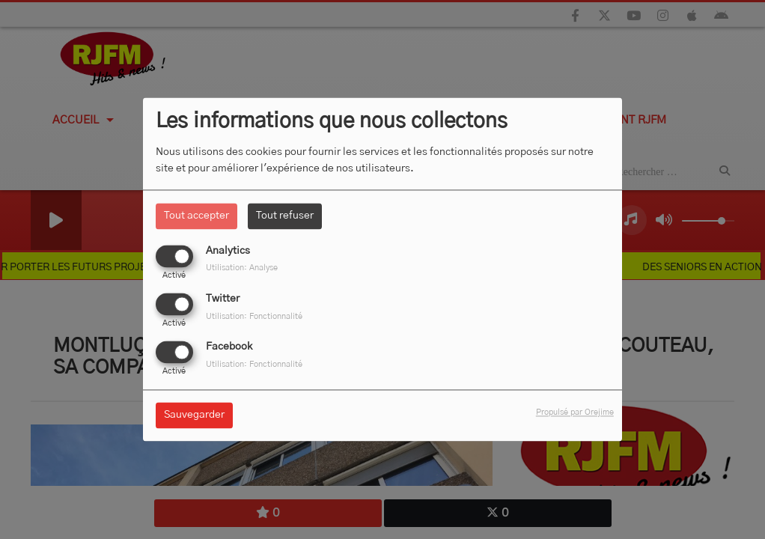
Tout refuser (285, 215)
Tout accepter (196, 215)
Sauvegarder (194, 415)
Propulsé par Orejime (575, 413)
